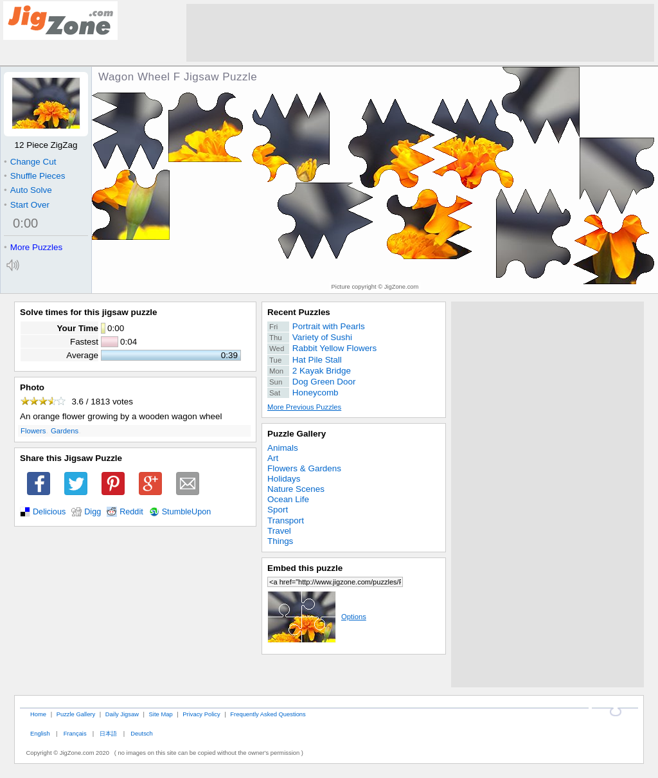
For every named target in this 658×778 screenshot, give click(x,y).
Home (38, 714)
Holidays (284, 479)
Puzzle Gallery (296, 434)
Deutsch (141, 733)
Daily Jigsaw (122, 714)
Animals (282, 448)
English (40, 733)
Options (316, 616)
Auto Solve (28, 190)
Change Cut (30, 162)
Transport (285, 520)
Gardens (64, 431)
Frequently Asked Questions (267, 714)
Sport (277, 509)
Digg (92, 511)
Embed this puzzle (304, 568)
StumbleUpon (186, 511)
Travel (279, 531)
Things (280, 541)
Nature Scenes (296, 489)
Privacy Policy (201, 714)
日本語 (108, 733)
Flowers (33, 431)
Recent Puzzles (298, 312)
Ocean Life (288, 499)
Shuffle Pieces (34, 176)
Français (75, 733)
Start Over (26, 205)
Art (272, 458)
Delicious (49, 511)
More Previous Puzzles (304, 407)
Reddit (131, 511)
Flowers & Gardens (304, 468)
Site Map (161, 714)
